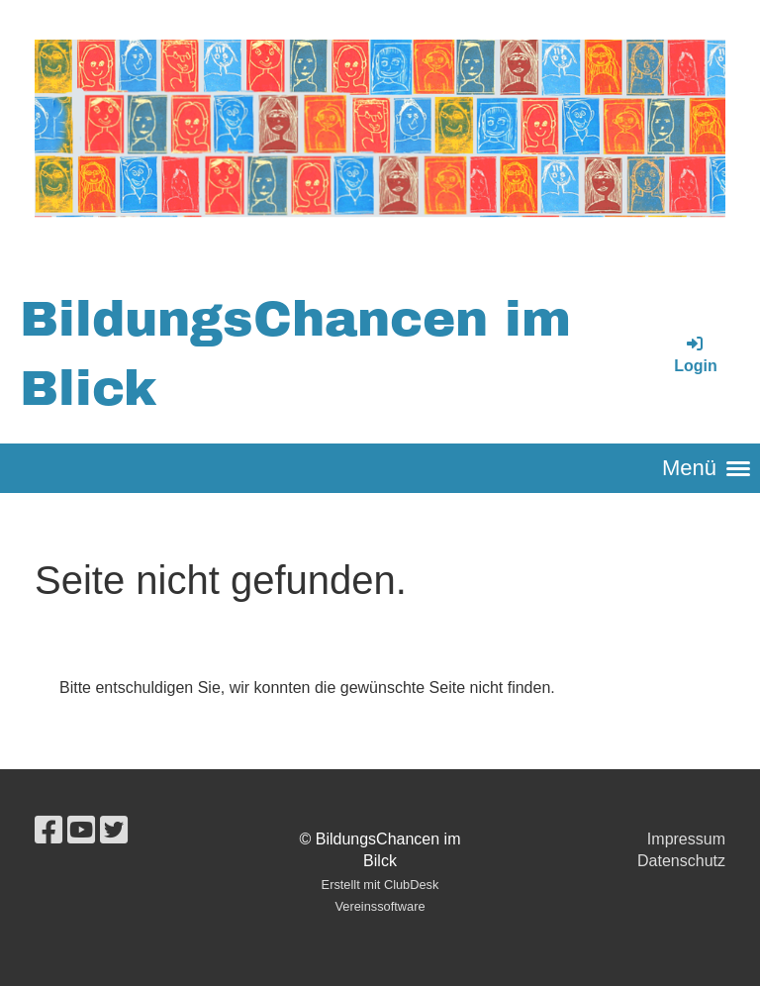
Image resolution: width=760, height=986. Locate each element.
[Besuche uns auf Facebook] (48, 830)
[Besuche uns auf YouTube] (81, 830)
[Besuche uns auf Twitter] (114, 830)
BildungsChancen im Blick (295, 354)
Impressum (686, 839)
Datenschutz (681, 860)
